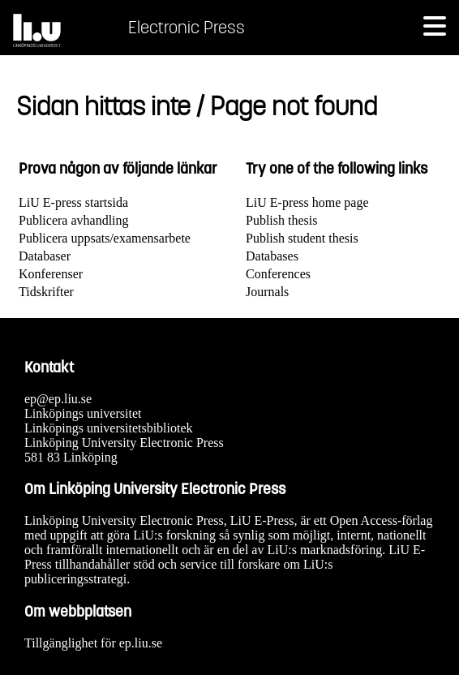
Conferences (278, 274)
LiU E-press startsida (73, 202)
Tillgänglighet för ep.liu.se (93, 643)
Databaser (45, 256)
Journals (267, 292)
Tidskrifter (46, 292)
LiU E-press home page (307, 202)
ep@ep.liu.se (58, 399)
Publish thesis (281, 220)
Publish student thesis (302, 238)
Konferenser (51, 274)
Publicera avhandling (74, 220)
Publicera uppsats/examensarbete (105, 238)
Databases (272, 256)
